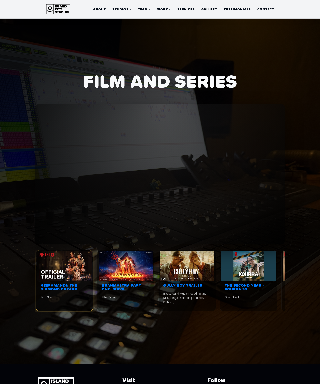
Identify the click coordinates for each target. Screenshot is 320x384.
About (99, 9)
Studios (120, 9)
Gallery (209, 9)
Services (186, 9)
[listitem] (64, 280)
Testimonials (237, 9)
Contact (265, 9)
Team (143, 9)
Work (162, 9)
